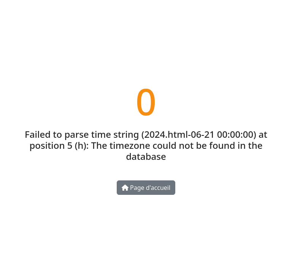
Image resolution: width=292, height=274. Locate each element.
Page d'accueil (146, 187)
